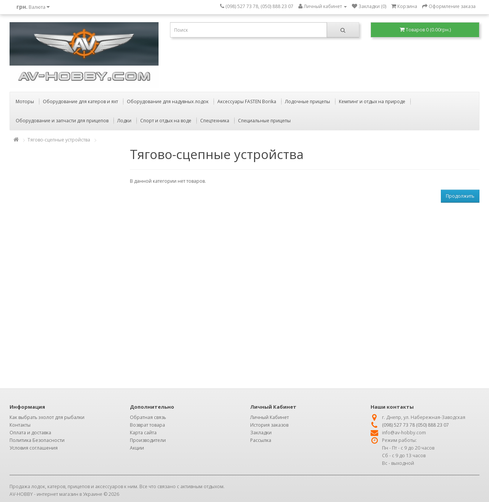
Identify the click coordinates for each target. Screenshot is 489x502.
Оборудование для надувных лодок (168, 101)
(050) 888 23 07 (432, 425)
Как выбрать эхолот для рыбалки (47, 417)
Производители (148, 440)
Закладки (261, 432)
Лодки (124, 120)
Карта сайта (143, 432)
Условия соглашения (34, 448)
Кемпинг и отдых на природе (372, 101)
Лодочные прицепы (307, 101)
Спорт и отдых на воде (165, 120)
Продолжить (460, 196)
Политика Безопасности (37, 440)
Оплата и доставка (30, 432)
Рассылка (260, 440)
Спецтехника (214, 120)
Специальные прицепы (264, 120)
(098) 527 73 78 (398, 425)
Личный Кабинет (269, 417)
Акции (137, 448)
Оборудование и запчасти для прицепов (62, 120)
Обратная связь (148, 417)
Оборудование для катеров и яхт (80, 101)
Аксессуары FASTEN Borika (246, 101)
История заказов (269, 425)
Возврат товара (147, 425)
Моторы (25, 101)
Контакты (20, 425)
